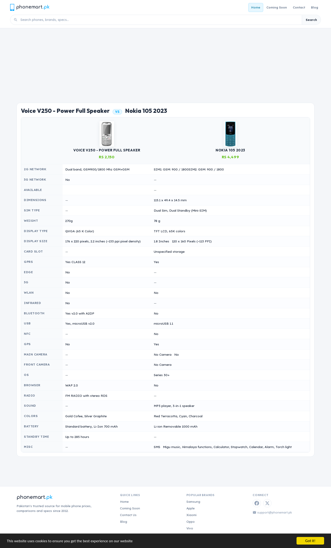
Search (311, 20)
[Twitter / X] (267, 503)
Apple (190, 508)
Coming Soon (276, 7)
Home (255, 7)
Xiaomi (191, 515)
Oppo (190, 521)
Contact (299, 7)
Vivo (189, 528)
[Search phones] (160, 20)
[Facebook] (257, 503)
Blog (314, 7)
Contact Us (128, 515)
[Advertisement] (165, 63)
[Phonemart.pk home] (29, 7)
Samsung (193, 501)
